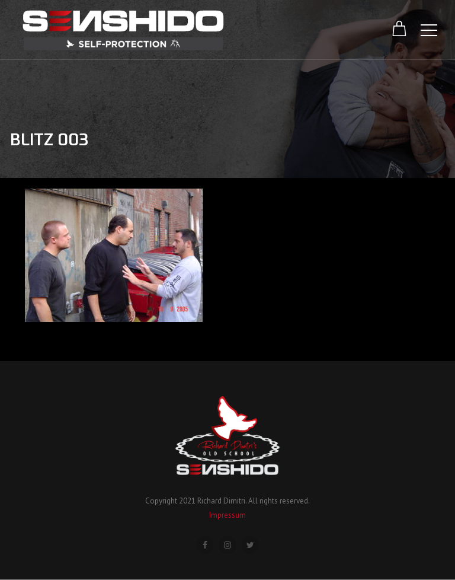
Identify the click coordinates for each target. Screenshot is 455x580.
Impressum (227, 515)
